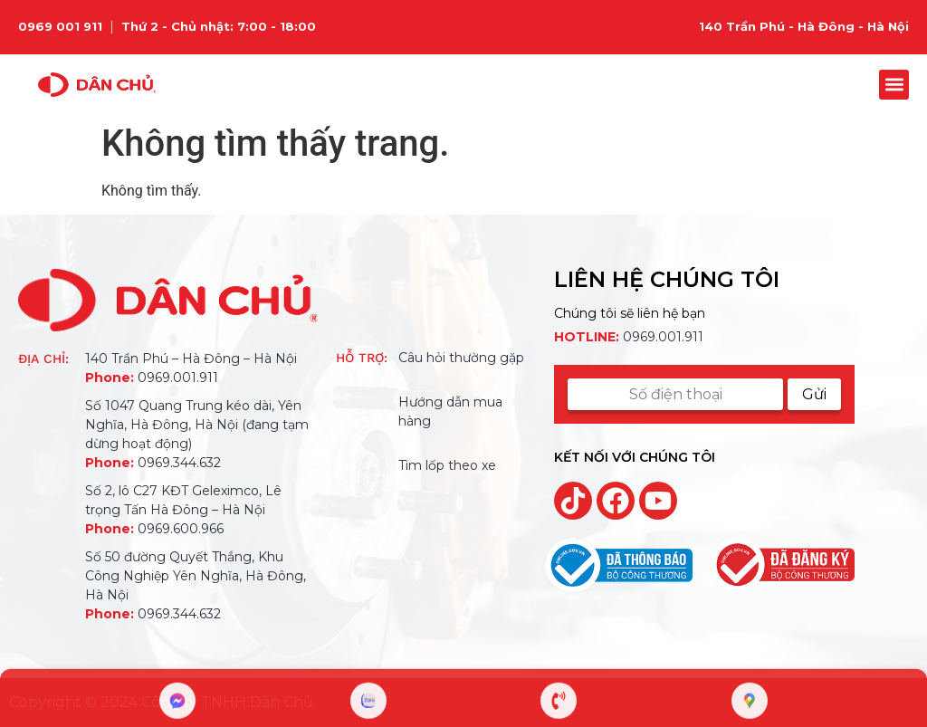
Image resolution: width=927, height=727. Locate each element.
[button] (894, 85)
